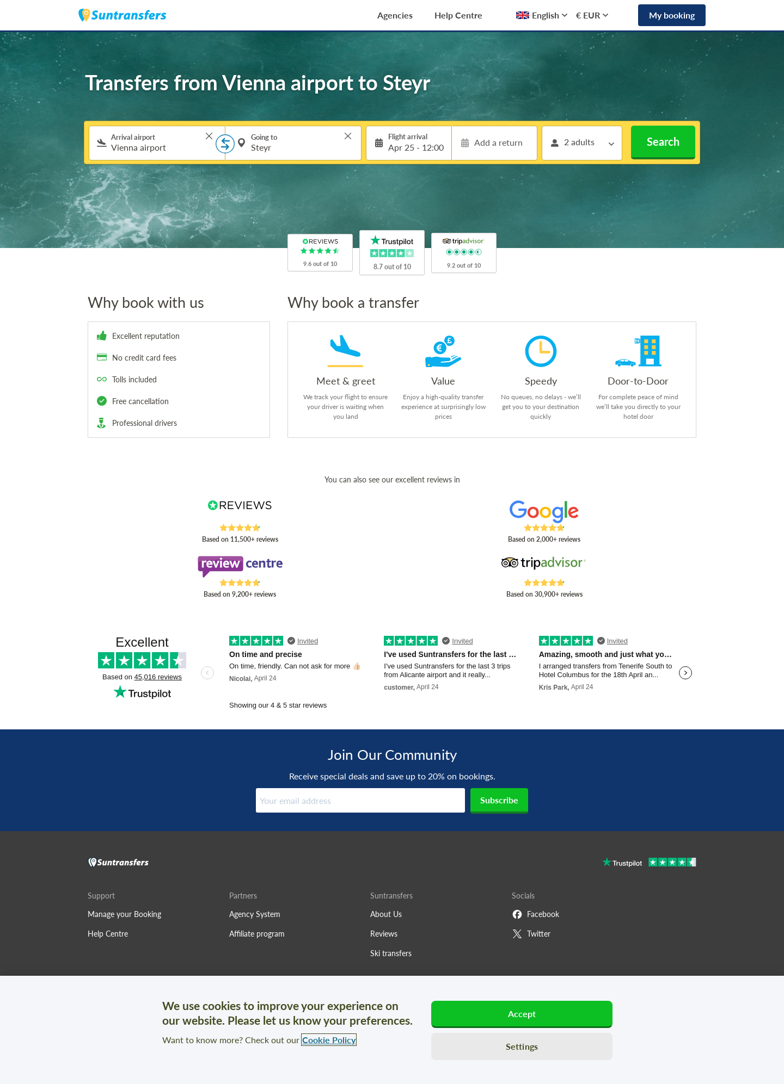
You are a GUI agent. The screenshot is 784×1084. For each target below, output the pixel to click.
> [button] (209, 136)
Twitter (531, 933)
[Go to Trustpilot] (649, 863)
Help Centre (458, 15)
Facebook (535, 914)
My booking (672, 15)
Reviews (383, 933)
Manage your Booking (124, 914)
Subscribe (499, 800)
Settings (522, 1046)
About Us (386, 914)
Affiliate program (257, 933)
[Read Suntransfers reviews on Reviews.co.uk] (240, 511)
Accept (522, 1013)
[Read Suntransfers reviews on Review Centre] (240, 566)
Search (663, 141)
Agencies (395, 15)
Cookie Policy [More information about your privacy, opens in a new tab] (329, 1040)
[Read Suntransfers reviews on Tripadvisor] (544, 566)
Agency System (254, 914)
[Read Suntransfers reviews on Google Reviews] (544, 511)
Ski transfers (391, 953)
